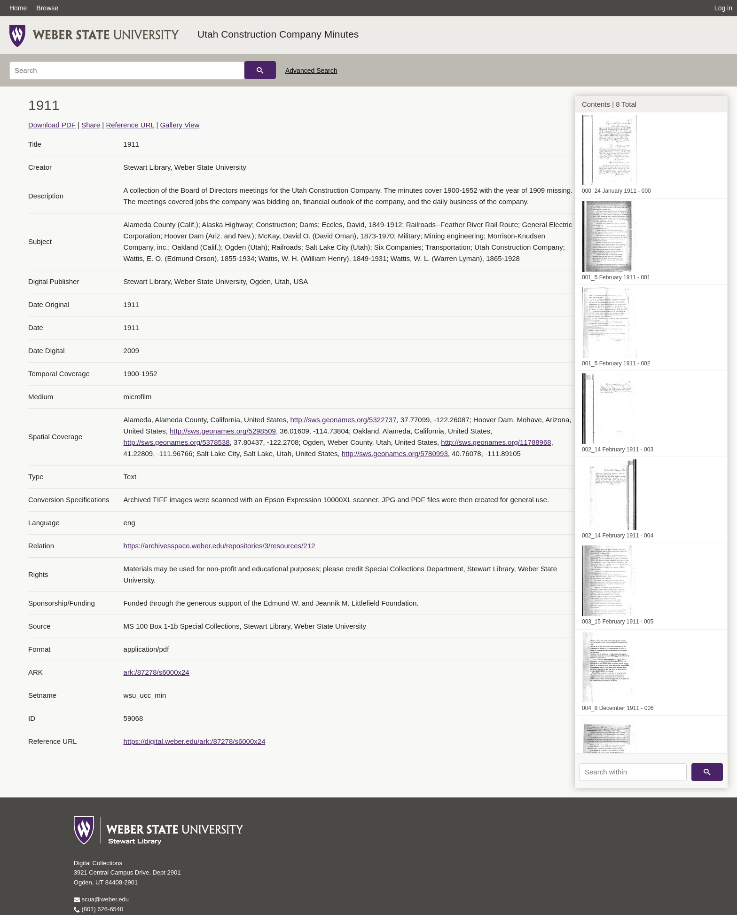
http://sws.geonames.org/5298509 (223, 431)
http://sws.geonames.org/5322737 (343, 420)
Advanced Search (311, 70)
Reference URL (130, 125)
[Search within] (633, 772)
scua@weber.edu (101, 899)
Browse (47, 8)
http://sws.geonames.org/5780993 (395, 454)
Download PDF (52, 125)
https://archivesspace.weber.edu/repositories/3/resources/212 (219, 546)
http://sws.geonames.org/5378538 (177, 442)
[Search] (126, 70)
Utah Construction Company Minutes (278, 34)
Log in (723, 8)
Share (90, 125)
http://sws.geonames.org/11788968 (496, 442)
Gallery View (179, 125)
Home (18, 8)
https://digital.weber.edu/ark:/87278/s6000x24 (195, 741)
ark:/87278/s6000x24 (156, 672)
